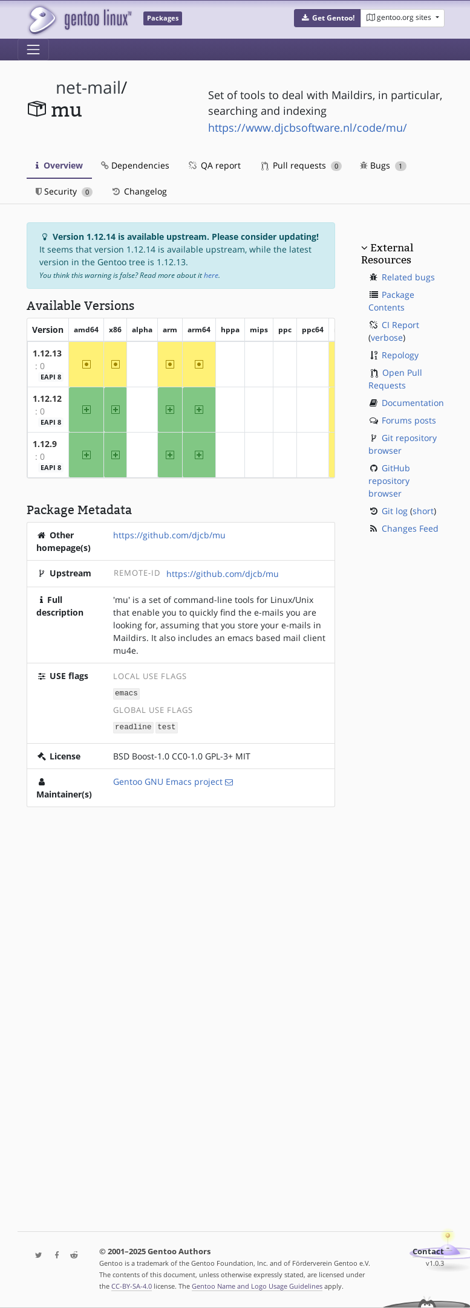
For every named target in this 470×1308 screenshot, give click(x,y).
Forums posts (409, 420)
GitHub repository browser (389, 480)
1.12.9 (45, 443)
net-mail (88, 87)
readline (133, 726)
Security (64, 191)
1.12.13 (47, 353)
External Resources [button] (387, 254)
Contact (428, 1251)
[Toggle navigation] (33, 49)
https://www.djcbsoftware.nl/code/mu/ (307, 127)
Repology (400, 355)
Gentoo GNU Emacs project (168, 780)
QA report (214, 165)
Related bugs (408, 277)
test (166, 726)
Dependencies (135, 165)
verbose (387, 337)
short (423, 511)
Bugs (383, 165)
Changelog (139, 191)
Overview (59, 165)
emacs (126, 693)
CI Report (400, 324)
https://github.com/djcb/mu (169, 535)
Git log (395, 511)
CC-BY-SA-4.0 (131, 1285)
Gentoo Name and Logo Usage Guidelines (257, 1285)
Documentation (413, 402)
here (211, 275)
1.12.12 (47, 398)
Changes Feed (410, 528)
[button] (327, 18)
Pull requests (301, 165)
